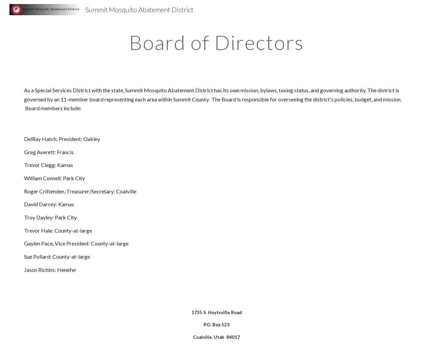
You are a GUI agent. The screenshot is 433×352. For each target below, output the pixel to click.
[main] (216, 42)
